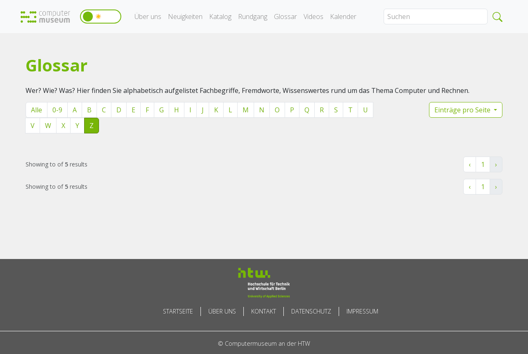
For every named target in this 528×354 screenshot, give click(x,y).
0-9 (57, 109)
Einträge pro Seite (463, 109)
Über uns (147, 16)
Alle (36, 109)
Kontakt (263, 311)
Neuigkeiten (185, 16)
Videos (313, 16)
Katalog (220, 16)
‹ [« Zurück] (470, 164)
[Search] (436, 16)
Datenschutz (311, 311)
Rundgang (252, 16)
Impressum (362, 311)
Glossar (285, 16)
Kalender (343, 16)
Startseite (178, 311)
